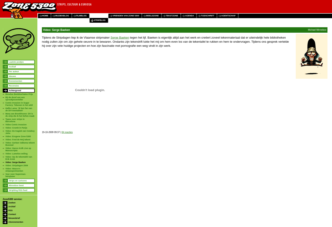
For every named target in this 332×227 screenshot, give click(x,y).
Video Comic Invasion (15, 124)
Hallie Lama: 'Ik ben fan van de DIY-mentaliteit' (18, 109)
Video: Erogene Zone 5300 (18, 136)
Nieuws (12, 76)
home (45, 16)
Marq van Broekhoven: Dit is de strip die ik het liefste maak (19, 115)
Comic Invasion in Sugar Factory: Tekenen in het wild (19, 104)
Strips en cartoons (18, 181)
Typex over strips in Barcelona (14, 120)
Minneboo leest (16, 185)
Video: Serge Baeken (15, 162)
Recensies (14, 86)
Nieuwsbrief (14, 218)
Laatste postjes (16, 62)
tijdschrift (207, 16)
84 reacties (67, 132)
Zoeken (12, 203)
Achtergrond (15, 90)
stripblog (100, 20)
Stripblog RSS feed (18, 190)
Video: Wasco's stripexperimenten (14, 170)
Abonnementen (15, 222)
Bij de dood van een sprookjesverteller (15, 98)
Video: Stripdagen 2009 (16, 165)
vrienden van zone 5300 (126, 16)
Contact (12, 214)
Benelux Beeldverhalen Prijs (19, 94)
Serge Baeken (120, 37)
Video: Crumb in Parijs (16, 128)
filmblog (81, 16)
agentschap (228, 16)
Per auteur (14, 71)
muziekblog (62, 16)
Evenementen (15, 81)
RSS (10, 210)
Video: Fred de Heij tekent (17, 139)
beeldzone (152, 16)
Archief (12, 67)
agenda (189, 16)
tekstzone (172, 16)
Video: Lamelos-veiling (16, 154)
